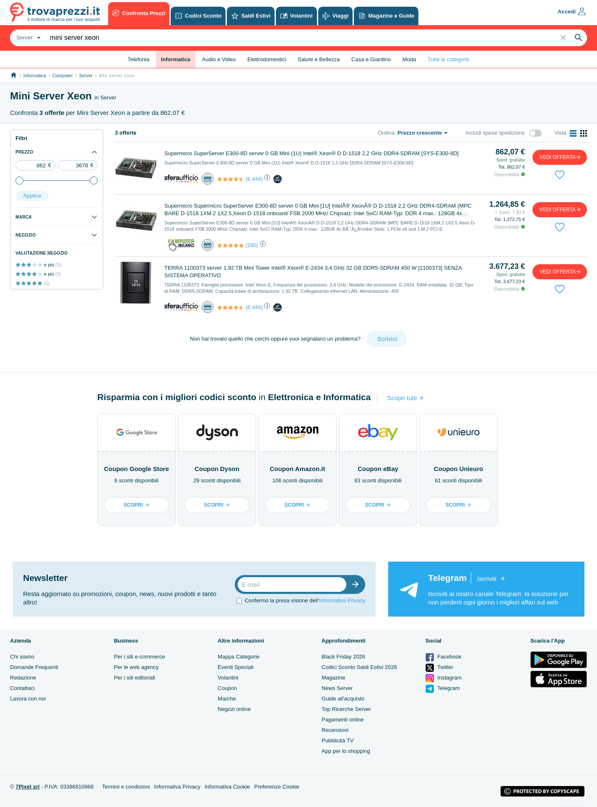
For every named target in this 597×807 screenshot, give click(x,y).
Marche (227, 698)
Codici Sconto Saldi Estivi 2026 (359, 667)
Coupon (227, 688)
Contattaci (22, 688)
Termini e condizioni (126, 787)
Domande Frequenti (34, 667)
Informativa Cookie (227, 787)
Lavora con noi (28, 698)
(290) (252, 245)
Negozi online (234, 709)
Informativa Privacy (342, 600)
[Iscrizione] (357, 584)
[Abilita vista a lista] (573, 133)
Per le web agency (136, 667)
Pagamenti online (342, 719)
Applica (32, 196)
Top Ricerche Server (346, 709)
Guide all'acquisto (343, 698)
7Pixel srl (27, 787)
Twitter (440, 668)
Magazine (333, 677)
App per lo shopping (346, 751)
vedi (560, 157)
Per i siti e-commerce (139, 656)
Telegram (443, 689)
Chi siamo (22, 656)
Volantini (228, 677)
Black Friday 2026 (343, 656)
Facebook (444, 657)
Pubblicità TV (337, 740)
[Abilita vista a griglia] (583, 133)
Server (85, 75)
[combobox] (27, 37)
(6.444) (254, 179)
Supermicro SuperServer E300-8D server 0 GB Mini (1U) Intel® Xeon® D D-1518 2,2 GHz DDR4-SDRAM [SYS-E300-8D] (311, 153)
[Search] (578, 37)
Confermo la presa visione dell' (304, 600)
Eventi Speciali (235, 667)
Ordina (386, 133)
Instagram (444, 678)
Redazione (23, 677)
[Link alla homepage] (13, 75)
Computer (62, 75)
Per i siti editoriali (134, 677)
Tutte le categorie (449, 59)
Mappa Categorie (239, 656)
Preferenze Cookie (276, 787)
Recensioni (335, 730)
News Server (337, 688)
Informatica (34, 75)
